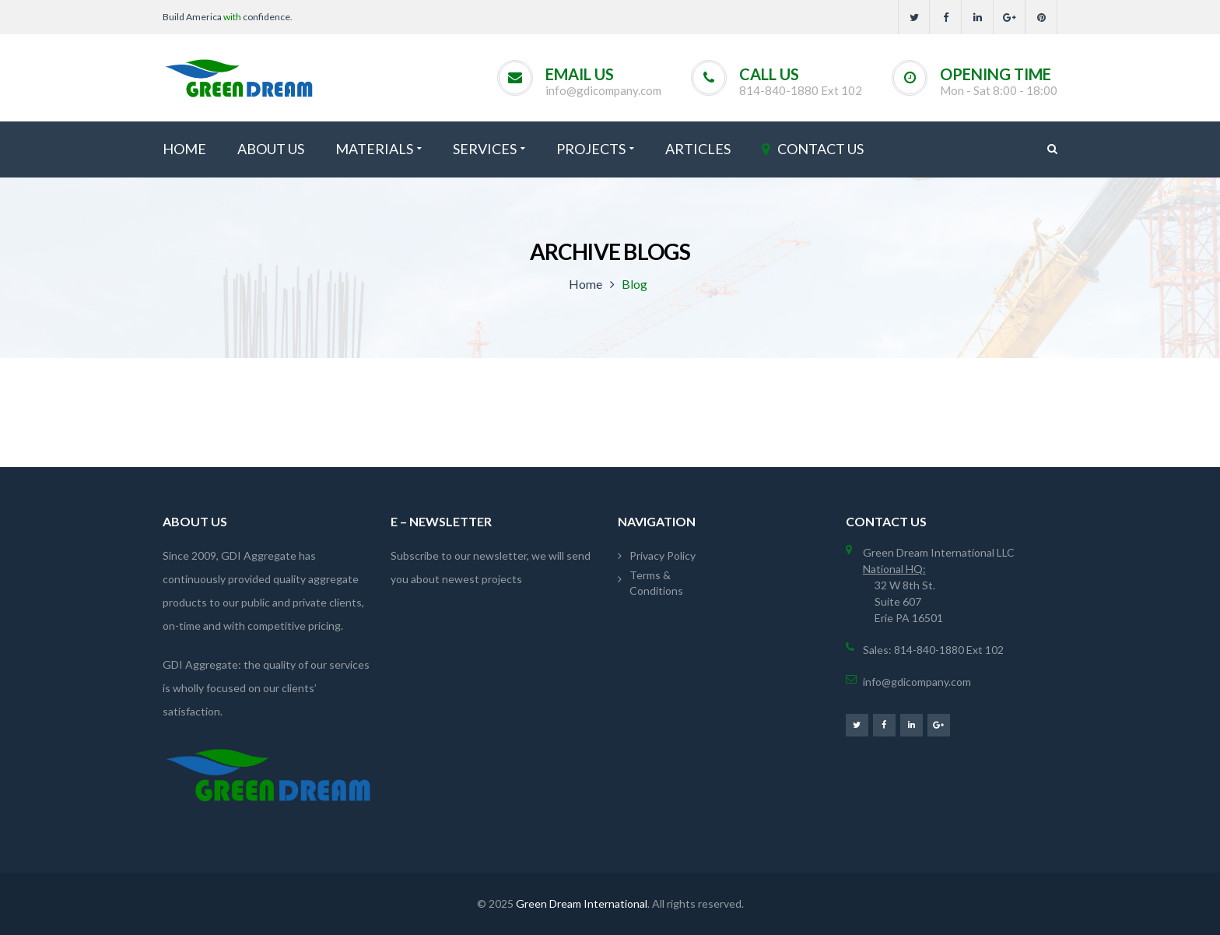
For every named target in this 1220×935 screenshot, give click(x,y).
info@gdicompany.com (603, 90)
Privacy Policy (662, 555)
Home (585, 283)
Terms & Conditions (656, 582)
